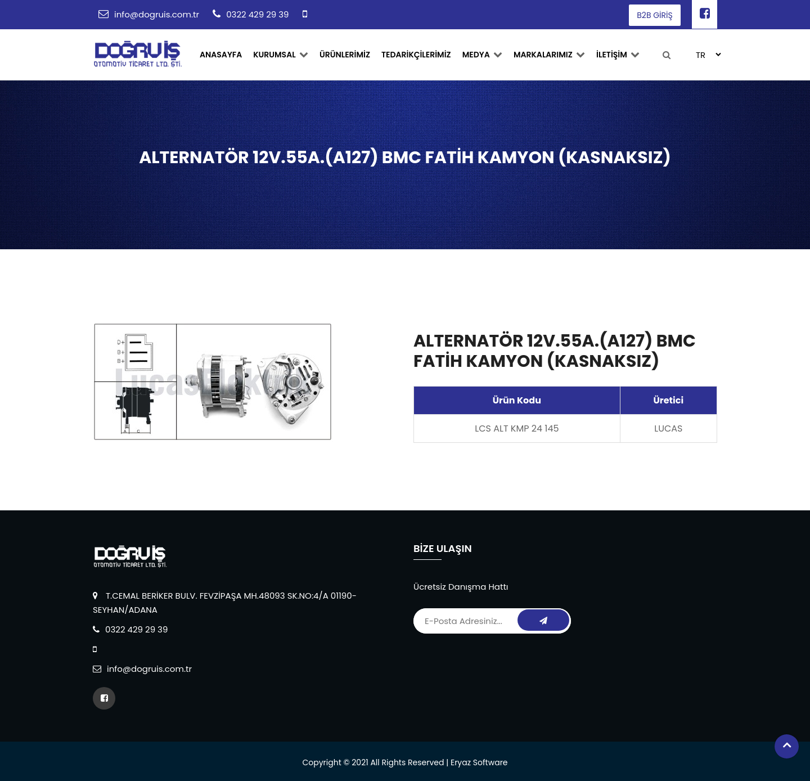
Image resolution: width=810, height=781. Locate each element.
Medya (482, 54)
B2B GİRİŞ (654, 15)
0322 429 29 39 (257, 14)
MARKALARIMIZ (549, 54)
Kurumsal (280, 54)
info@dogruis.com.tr (156, 14)
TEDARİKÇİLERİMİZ (416, 54)
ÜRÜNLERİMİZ (345, 54)
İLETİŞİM (618, 54)
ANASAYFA (221, 54)
